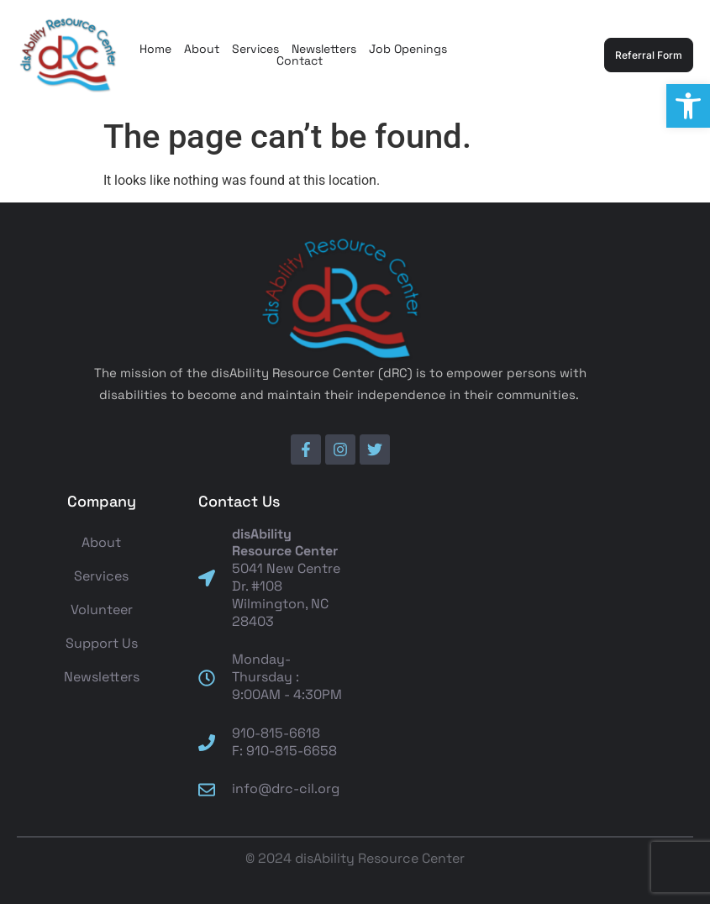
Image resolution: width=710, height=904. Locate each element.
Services (255, 49)
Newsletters (324, 49)
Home (155, 49)
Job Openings (408, 49)
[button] (688, 106)
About (201, 49)
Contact (299, 60)
